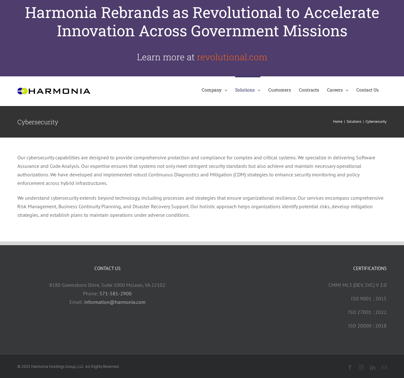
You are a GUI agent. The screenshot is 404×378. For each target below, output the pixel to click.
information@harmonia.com (115, 302)
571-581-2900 (115, 293)
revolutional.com (232, 57)
